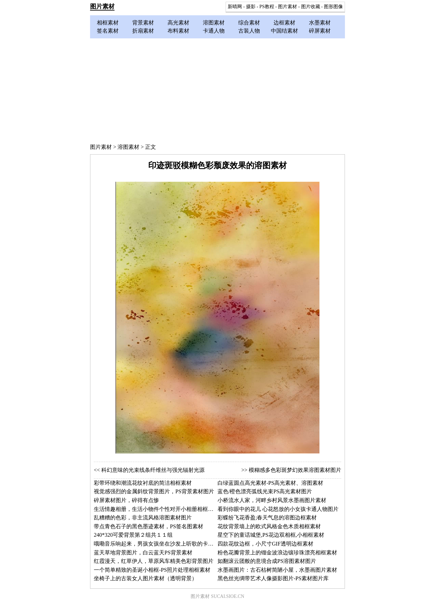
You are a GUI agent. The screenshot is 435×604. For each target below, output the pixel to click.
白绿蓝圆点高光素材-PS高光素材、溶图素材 (270, 483)
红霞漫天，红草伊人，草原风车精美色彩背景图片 (153, 561)
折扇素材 (143, 31)
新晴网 (235, 6)
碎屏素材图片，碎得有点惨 (126, 500)
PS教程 (266, 6)
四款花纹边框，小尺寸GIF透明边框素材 (265, 544)
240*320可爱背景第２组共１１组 (133, 535)
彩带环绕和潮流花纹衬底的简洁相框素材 (143, 483)
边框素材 (284, 22)
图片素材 (102, 6)
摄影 (251, 6)
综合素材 (249, 22)
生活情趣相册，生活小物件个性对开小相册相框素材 (156, 509)
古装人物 (249, 31)
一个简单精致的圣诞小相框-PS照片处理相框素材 (152, 570)
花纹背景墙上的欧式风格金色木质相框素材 (269, 526)
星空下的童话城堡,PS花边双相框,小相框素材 (271, 535)
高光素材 (178, 22)
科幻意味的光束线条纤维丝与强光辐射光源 (153, 470)
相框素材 (108, 22)
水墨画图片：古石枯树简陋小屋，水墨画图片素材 (277, 570)
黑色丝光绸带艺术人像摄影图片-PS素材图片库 (273, 578)
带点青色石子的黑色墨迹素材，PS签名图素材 (148, 526)
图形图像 (333, 6)
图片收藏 (310, 6)
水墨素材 (320, 22)
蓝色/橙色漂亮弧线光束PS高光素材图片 (265, 491)
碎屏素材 (320, 31)
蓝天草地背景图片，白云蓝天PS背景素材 (143, 552)
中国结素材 (284, 31)
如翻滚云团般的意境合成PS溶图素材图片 (267, 561)
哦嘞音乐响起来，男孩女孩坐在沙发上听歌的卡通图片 (159, 544)
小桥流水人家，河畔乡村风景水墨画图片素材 (272, 500)
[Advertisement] (217, 89)
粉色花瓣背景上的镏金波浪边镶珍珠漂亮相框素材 (277, 552)
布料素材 (178, 31)
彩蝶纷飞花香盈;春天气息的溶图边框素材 (267, 517)
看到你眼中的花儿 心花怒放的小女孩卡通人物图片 (278, 509)
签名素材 (108, 31)
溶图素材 (214, 22)
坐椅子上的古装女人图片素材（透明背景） (145, 578)
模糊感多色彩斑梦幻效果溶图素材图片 (295, 470)
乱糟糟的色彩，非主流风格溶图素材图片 (143, 517)
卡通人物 (214, 31)
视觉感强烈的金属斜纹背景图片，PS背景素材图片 (154, 491)
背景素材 (143, 22)
